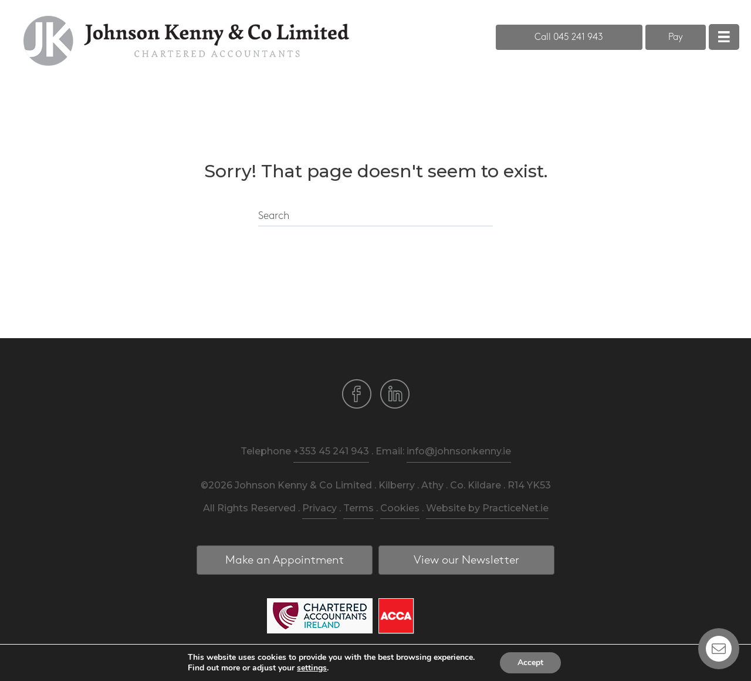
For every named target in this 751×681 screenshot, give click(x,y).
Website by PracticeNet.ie (487, 508)
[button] (569, 37)
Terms (358, 508)
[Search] (375, 217)
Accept (530, 662)
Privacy (319, 508)
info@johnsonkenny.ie (459, 451)
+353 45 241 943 (331, 451)
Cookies (400, 508)
